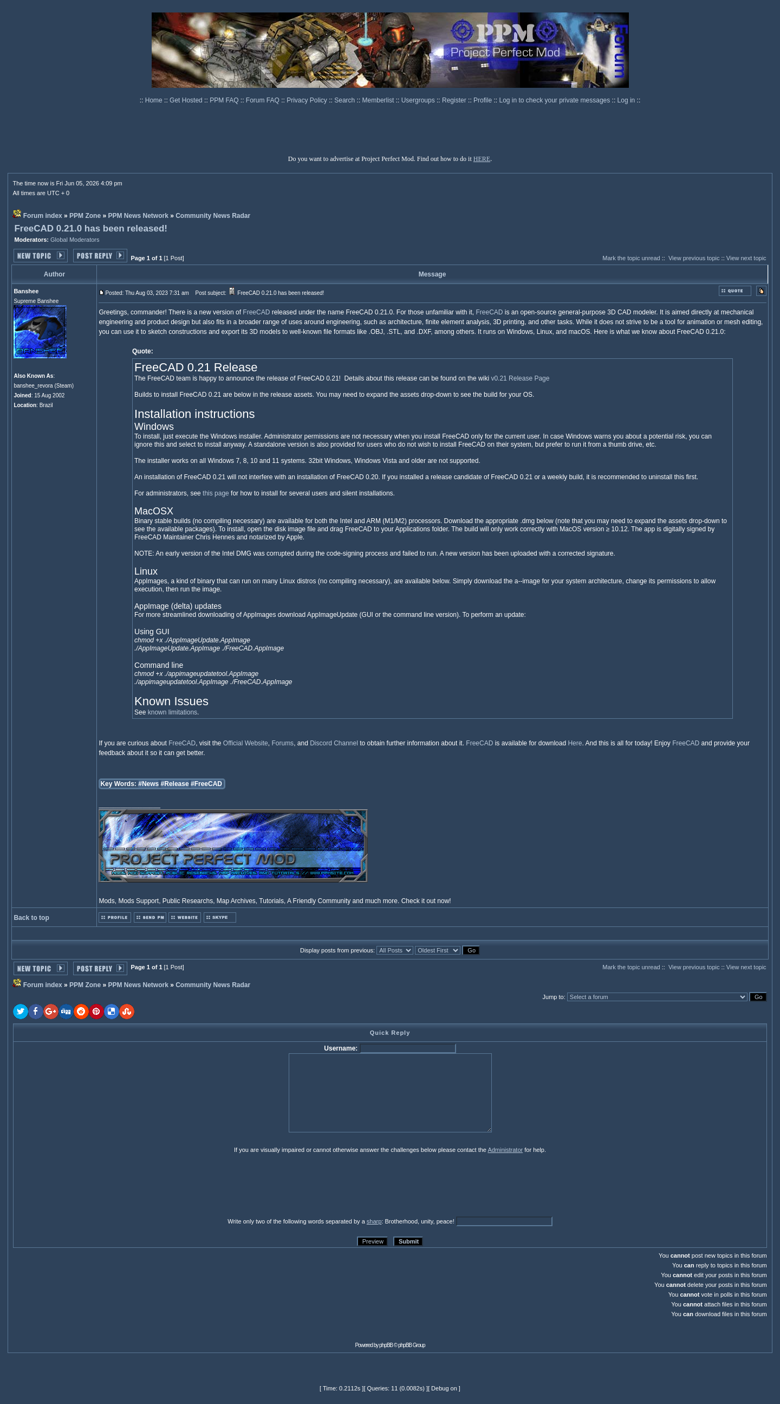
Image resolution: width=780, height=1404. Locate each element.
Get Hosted (187, 100)
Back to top (31, 918)
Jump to (553, 997)
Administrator (505, 1150)
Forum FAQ (263, 100)
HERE (481, 159)
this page (216, 493)
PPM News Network (138, 216)
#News (148, 784)
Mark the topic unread (631, 258)
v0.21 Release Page (520, 378)
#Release (175, 784)
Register (455, 100)
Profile (483, 100)
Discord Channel (334, 743)
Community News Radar (213, 216)
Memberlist (379, 100)
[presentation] (97, 1185)
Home (154, 100)
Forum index (42, 216)
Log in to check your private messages (555, 100)
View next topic (746, 258)
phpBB (386, 1345)
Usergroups (419, 100)
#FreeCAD (206, 784)
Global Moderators (75, 239)
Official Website (245, 743)
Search (345, 100)
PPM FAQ (225, 100)
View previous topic (694, 258)
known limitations (172, 712)
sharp (374, 1221)
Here (575, 743)
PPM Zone (85, 216)
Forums (282, 743)
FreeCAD (256, 312)
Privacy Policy (308, 100)
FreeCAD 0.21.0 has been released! (90, 228)
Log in (626, 100)
